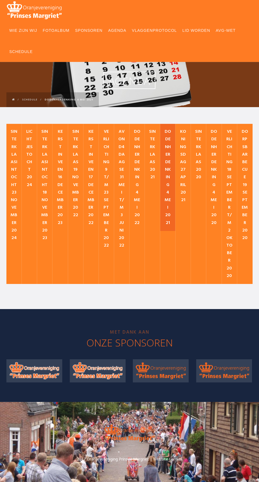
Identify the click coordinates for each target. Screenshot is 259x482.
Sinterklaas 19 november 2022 (75, 173)
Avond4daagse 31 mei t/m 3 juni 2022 (121, 188)
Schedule (21, 51)
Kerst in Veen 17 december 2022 (91, 177)
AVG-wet (226, 30)
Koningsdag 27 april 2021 (183, 166)
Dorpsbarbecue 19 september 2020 (245, 185)
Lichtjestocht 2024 (29, 158)
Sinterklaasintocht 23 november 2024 (14, 185)
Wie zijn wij (23, 30)
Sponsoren (88, 30)
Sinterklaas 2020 (198, 154)
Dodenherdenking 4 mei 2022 (137, 177)
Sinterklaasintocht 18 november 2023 (44, 185)
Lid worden (196, 30)
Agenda (117, 30)
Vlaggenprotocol (154, 30)
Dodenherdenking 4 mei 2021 (168, 177)
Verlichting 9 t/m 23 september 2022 (106, 188)
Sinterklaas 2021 (152, 154)
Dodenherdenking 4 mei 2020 (214, 177)
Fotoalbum (56, 30)
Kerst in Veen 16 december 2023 (60, 177)
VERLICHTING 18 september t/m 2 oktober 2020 (229, 203)
